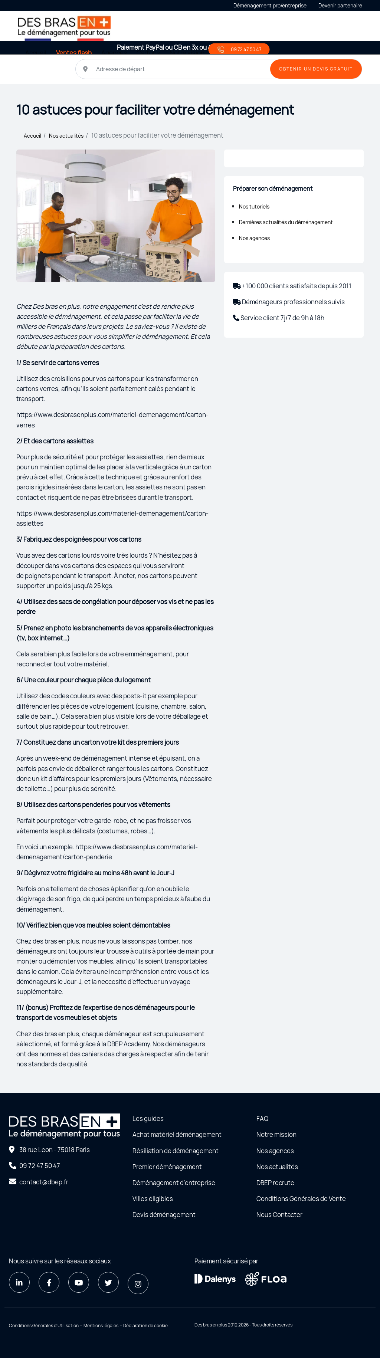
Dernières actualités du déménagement (286, 222)
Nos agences (254, 238)
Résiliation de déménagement (175, 1151)
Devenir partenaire (340, 5)
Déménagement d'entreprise (173, 1182)
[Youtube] (78, 1282)
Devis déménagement (164, 1214)
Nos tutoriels (254, 206)
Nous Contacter (279, 1214)
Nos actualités (66, 135)
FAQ (262, 1118)
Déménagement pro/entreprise (270, 5)
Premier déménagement (167, 1166)
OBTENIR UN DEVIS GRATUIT (316, 69)
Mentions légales (100, 1325)
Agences (114, 53)
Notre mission (276, 1134)
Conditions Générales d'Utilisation (44, 1325)
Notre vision (187, 53)
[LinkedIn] (19, 1282)
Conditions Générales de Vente (301, 1198)
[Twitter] (108, 1282)
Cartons (148, 53)
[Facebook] (49, 1282)
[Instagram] (138, 1283)
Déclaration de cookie (145, 1325)
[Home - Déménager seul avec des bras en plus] (64, 27)
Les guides (148, 1118)
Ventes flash (74, 53)
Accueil (35, 53)
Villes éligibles (152, 1198)
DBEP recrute (275, 1182)
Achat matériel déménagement (177, 1134)
